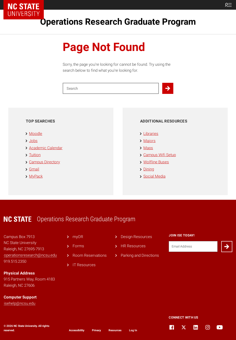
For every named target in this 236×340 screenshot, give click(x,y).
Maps (148, 148)
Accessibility (76, 330)
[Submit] (226, 246)
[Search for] (111, 88)
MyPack (36, 176)
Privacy (96, 330)
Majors (149, 140)
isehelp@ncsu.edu (19, 303)
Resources (115, 330)
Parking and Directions (140, 255)
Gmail (34, 169)
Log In (133, 330)
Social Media (154, 176)
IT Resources (84, 264)
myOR (78, 236)
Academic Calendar (45, 148)
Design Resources (136, 236)
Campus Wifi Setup (159, 154)
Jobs (33, 140)
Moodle (35, 133)
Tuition (35, 154)
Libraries (150, 133)
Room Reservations (90, 255)
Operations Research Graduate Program (118, 22)
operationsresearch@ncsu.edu (30, 255)
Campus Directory (44, 162)
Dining (148, 169)
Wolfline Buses (156, 162)
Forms (78, 246)
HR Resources (133, 246)
